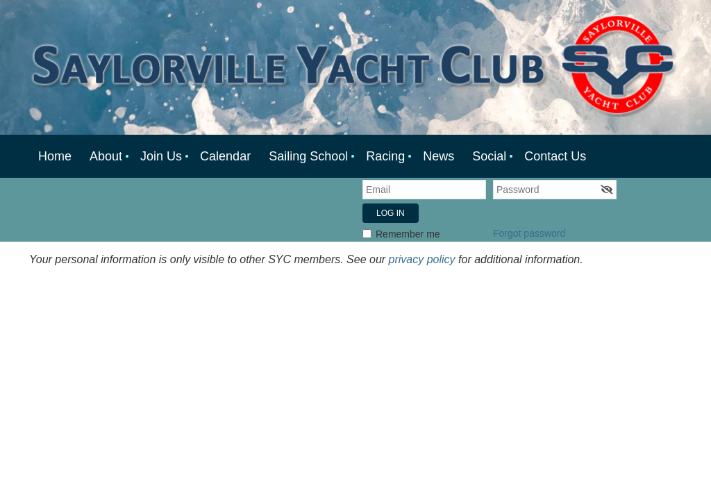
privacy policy (422, 259)
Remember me (408, 234)
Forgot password (529, 233)
